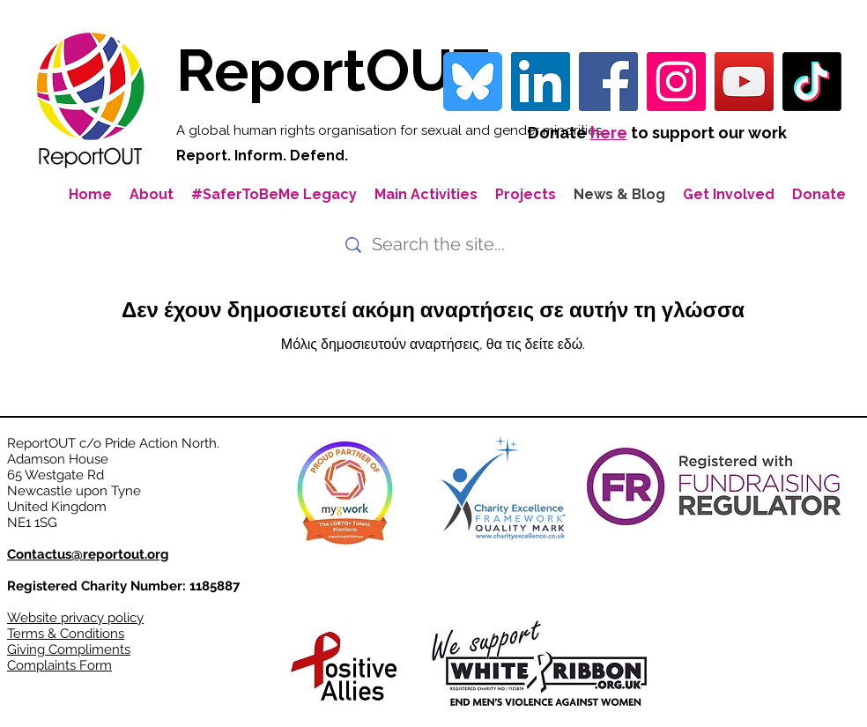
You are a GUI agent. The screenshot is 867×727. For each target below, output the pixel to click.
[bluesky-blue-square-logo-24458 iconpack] (472, 81)
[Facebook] (608, 81)
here (608, 132)
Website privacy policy (75, 618)
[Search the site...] (441, 244)
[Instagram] (676, 81)
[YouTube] (744, 81)
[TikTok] (811, 81)
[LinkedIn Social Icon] (540, 81)
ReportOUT (332, 70)
